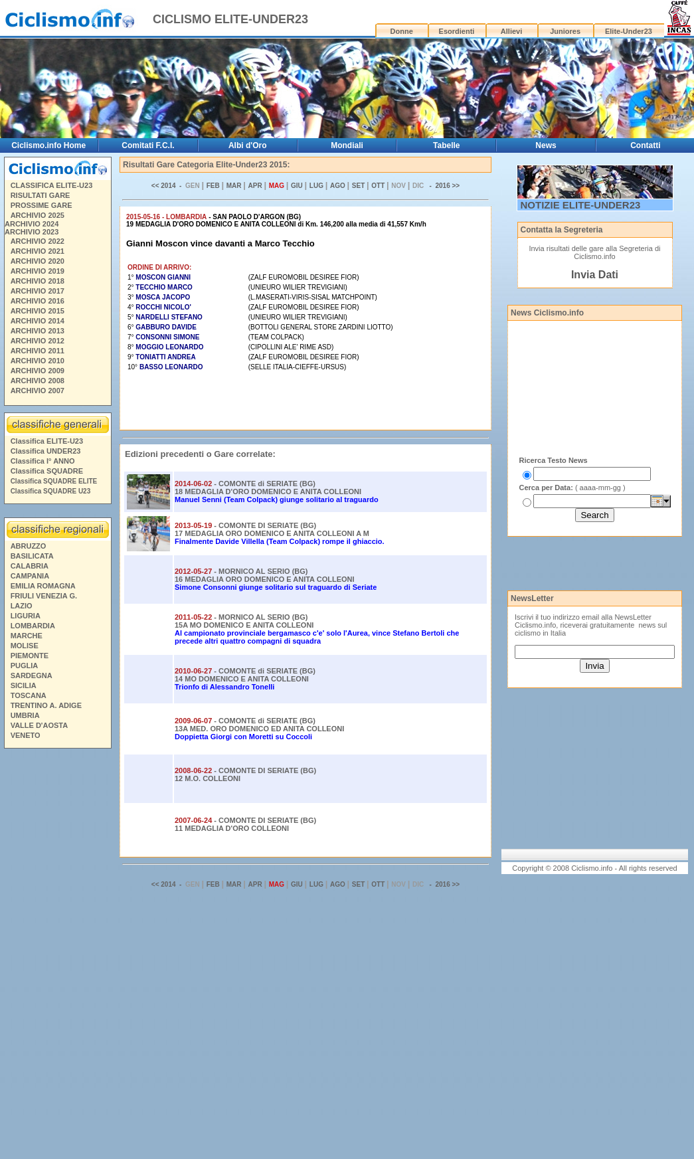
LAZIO (22, 606)
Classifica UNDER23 (46, 451)
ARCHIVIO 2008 (37, 381)
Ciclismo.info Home (48, 145)
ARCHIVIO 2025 (37, 215)
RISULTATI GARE (40, 195)
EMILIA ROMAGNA (43, 586)
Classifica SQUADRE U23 (51, 491)
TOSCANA (28, 695)
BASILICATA (32, 556)
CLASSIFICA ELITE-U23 (52, 185)
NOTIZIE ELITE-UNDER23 (581, 205)
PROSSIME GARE (41, 205)
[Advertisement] (57, 956)
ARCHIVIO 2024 (31, 224)
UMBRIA (25, 715)
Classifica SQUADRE (47, 471)
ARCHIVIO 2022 (37, 241)
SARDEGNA (31, 675)
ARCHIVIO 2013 (37, 331)
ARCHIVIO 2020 (37, 261)
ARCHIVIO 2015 (37, 311)
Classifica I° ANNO (43, 461)
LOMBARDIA (33, 626)
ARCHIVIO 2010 (37, 361)
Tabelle (446, 145)
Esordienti (457, 31)
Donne (401, 31)
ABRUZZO (28, 546)
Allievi (511, 31)
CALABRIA (29, 566)
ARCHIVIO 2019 (37, 271)
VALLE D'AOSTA (39, 725)
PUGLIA (25, 665)
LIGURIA (26, 616)
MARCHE (27, 636)
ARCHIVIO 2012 (37, 341)
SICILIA (24, 685)
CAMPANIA (30, 576)
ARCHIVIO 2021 (37, 251)
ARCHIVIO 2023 (31, 232)
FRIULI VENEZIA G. (44, 596)
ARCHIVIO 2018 (37, 281)
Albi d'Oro (247, 145)
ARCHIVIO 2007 (37, 391)
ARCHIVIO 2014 (37, 321)
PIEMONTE (29, 656)
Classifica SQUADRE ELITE (54, 481)
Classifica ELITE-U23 (47, 441)
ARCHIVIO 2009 (37, 371)
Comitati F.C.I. (148, 145)
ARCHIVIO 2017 (37, 291)
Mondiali (347, 145)
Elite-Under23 (628, 31)
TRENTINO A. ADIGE (46, 705)
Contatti (645, 145)
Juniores (565, 31)
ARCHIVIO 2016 (37, 301)
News (545, 145)
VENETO (26, 735)
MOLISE (25, 646)
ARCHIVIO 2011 (37, 351)
